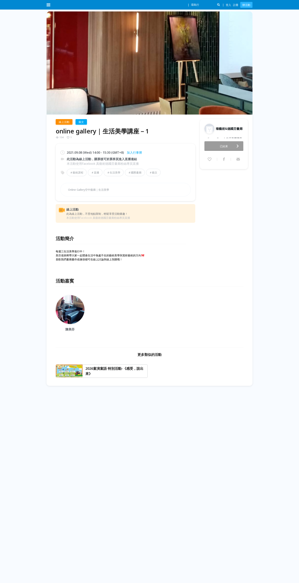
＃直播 (95, 172)
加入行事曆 (134, 152)
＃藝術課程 (76, 172)
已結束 (230, 141)
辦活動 (246, 5)
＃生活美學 (113, 172)
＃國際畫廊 (134, 172)
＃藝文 (153, 172)
